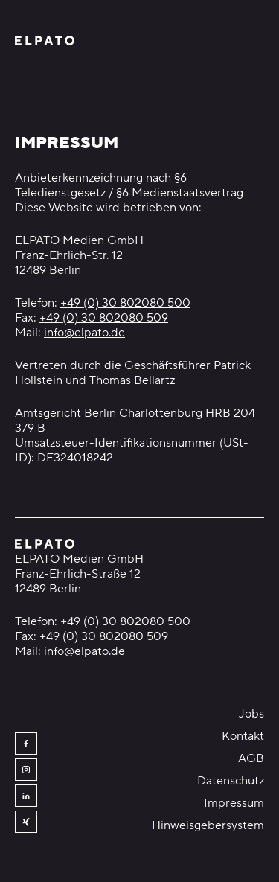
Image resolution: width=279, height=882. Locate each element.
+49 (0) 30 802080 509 (103, 317)
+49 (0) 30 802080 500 (125, 302)
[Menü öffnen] (255, 41)
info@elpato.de (84, 332)
